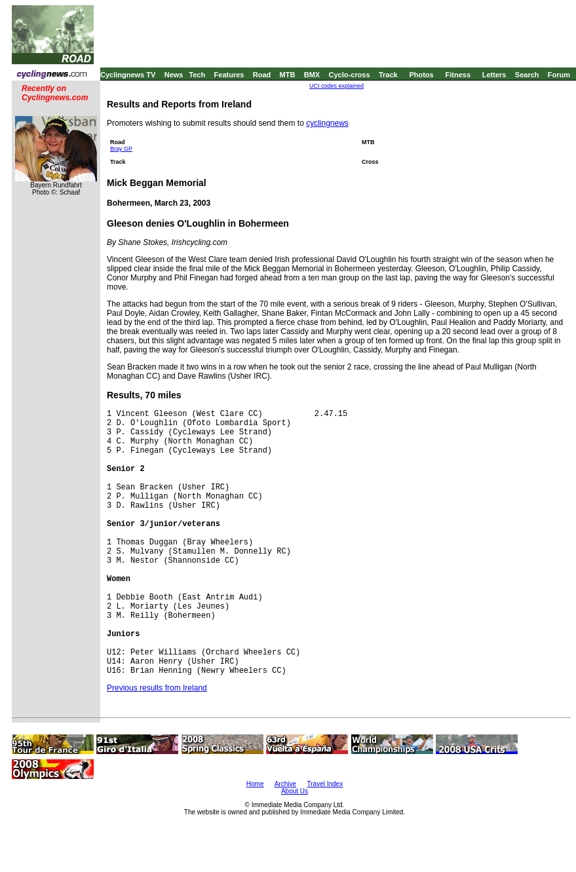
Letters (494, 75)
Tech (197, 75)
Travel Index (325, 783)
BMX (312, 75)
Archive (285, 783)
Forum (559, 75)
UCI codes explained (336, 86)
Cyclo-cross (349, 75)
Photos (421, 75)
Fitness (457, 75)
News (173, 75)
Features (229, 75)
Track (388, 75)
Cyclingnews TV (127, 75)
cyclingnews (327, 123)
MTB (288, 75)
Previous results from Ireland (157, 687)
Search (527, 75)
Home (255, 783)
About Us (294, 791)
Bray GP (121, 148)
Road (262, 75)
